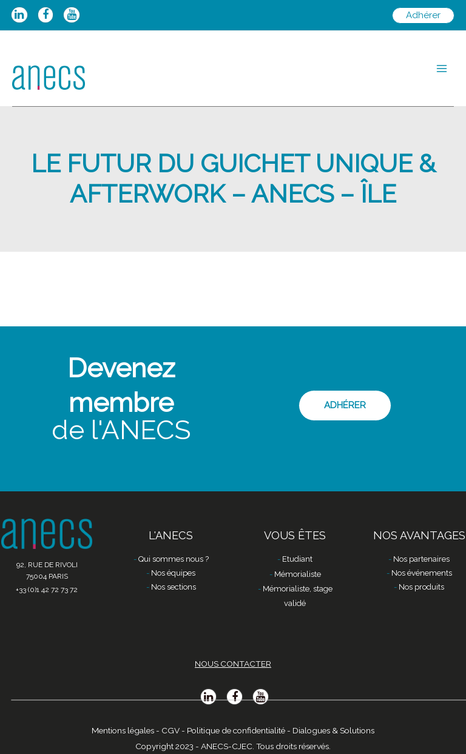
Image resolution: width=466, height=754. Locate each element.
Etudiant (297, 559)
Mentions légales (123, 730)
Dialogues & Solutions (333, 730)
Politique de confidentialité (236, 730)
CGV (170, 730)
